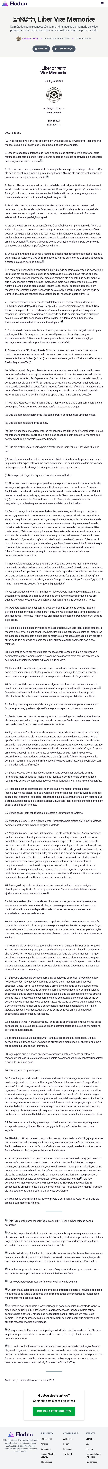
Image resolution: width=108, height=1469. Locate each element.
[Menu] (102, 3)
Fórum (66, 1444)
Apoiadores (68, 1439)
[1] (41, 160)
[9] (81, 1178)
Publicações (46, 1439)
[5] (43, 261)
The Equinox (46, 1462)
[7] (37, 382)
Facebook (67, 1449)
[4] (27, 241)
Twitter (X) (68, 1454)
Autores (44, 1444)
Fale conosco (91, 1462)
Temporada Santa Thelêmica (93, 1455)
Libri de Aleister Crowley (48, 1455)
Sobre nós (90, 1439)
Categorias (46, 1449)
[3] (65, 197)
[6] (62, 321)
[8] (100, 688)
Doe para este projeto (54, 1411)
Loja (87, 1444)
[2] (47, 176)
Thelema (89, 1449)
